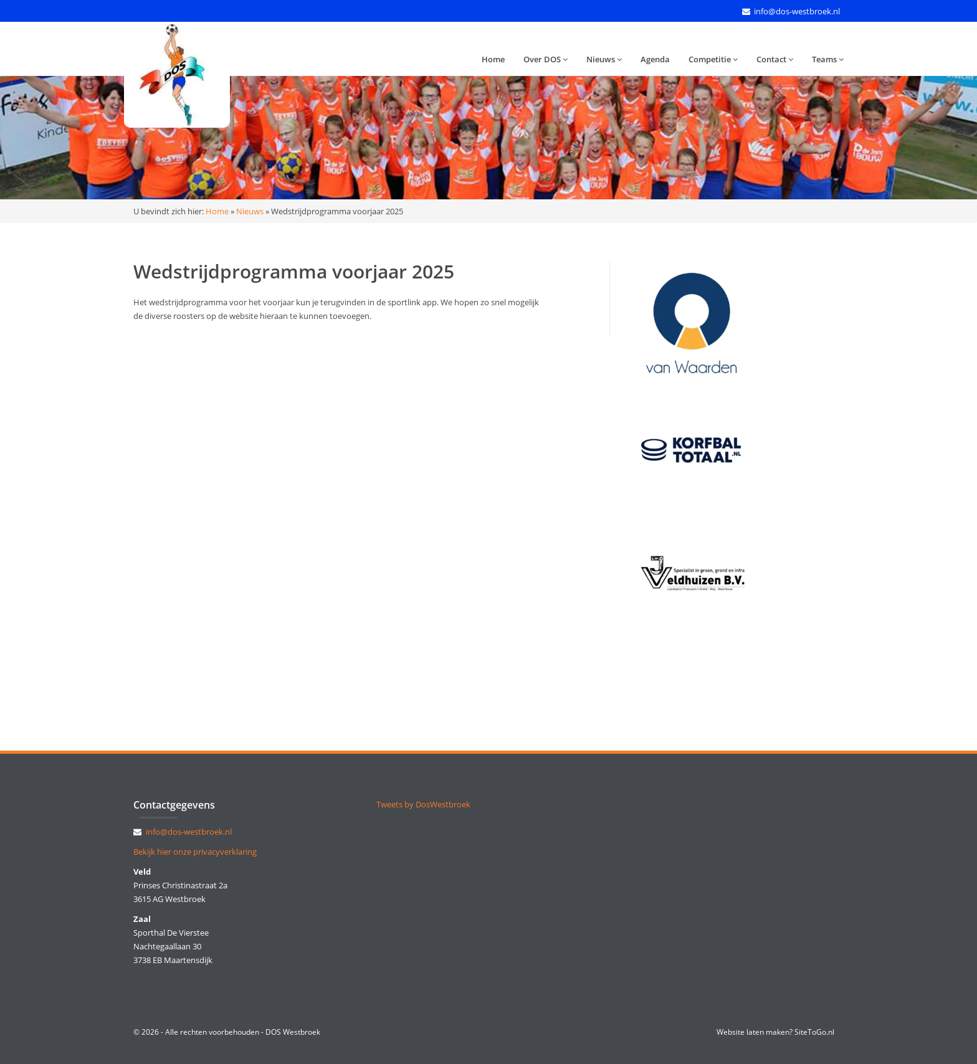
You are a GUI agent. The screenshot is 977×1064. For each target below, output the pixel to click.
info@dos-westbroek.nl (797, 11)
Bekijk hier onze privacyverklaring (195, 851)
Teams (828, 59)
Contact (774, 59)
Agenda (655, 59)
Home (493, 59)
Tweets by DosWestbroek (423, 804)
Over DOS (545, 59)
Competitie (713, 59)
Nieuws (604, 59)
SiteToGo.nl (814, 1032)
